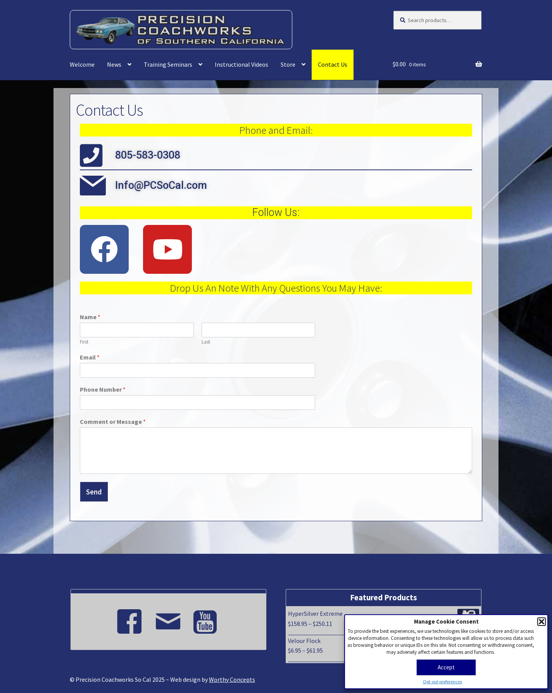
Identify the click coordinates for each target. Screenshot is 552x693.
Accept (446, 667)
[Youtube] (207, 618)
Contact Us (332, 64)
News (114, 64)
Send (94, 491)
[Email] (168, 618)
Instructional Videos (241, 64)
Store (288, 64)
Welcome (82, 64)
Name (90, 317)
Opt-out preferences (442, 681)
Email (90, 357)
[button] (541, 622)
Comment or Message (113, 421)
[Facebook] (129, 618)
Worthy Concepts (232, 679)
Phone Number (103, 389)
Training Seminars (168, 64)
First (84, 342)
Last (206, 342)
